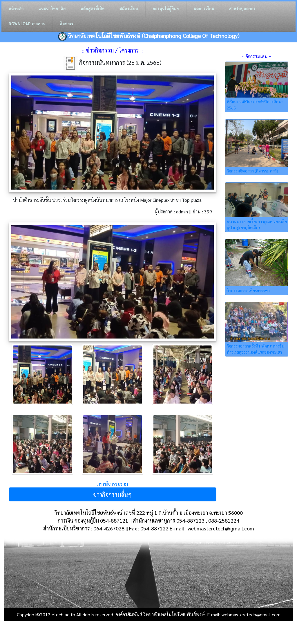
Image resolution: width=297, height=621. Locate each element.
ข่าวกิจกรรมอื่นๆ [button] (112, 494)
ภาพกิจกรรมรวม (112, 484)
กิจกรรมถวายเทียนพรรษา (248, 290)
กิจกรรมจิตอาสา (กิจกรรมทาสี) (252, 170)
